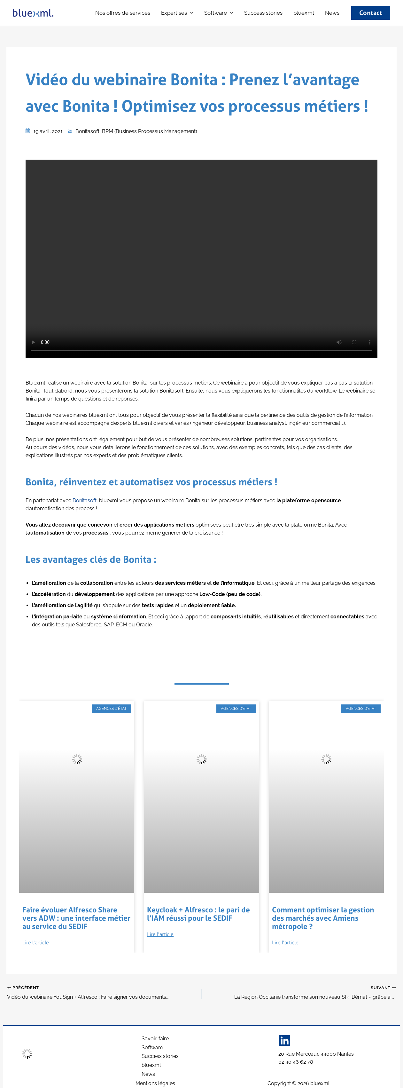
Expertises (177, 13)
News (332, 13)
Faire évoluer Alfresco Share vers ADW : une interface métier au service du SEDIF (74, 917)
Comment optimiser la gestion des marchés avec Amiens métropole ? (319, 917)
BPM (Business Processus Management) (149, 131)
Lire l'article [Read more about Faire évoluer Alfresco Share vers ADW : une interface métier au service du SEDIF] (35, 942)
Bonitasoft (87, 131)
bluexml (68, 14)
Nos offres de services (122, 13)
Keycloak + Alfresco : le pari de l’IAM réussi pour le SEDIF (199, 913)
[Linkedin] (284, 1038)
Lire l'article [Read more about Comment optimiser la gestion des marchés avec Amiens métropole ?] (285, 942)
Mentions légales (155, 1083)
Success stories (263, 13)
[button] (190, 13)
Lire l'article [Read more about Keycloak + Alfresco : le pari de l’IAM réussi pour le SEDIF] (160, 934)
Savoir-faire (154, 1037)
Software (218, 13)
